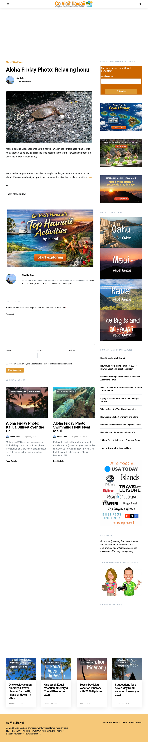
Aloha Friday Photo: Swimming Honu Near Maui (71, 427)
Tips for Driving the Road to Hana (115, 448)
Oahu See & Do (122, 662)
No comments (25, 82)
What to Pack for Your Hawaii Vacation (118, 409)
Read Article (11, 461)
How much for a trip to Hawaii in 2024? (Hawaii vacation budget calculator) (118, 367)
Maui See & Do (87, 662)
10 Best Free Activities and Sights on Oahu (120, 440)
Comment (10, 314)
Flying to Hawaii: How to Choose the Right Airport (119, 400)
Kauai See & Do (52, 662)
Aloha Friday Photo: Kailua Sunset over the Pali (25, 427)
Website (72, 350)
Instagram (67, 283)
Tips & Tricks (34, 391)
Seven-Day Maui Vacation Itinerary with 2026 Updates (91, 688)
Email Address (107, 76)
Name (9, 350)
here (90, 177)
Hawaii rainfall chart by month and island (119, 417)
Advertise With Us (111, 722)
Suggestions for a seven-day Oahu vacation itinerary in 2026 (127, 689)
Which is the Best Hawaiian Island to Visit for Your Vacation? (121, 389)
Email (40, 350)
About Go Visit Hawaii (132, 722)
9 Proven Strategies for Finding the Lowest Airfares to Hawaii (120, 378)
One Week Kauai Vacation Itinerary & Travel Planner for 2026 (56, 689)
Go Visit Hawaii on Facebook (47, 283)
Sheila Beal (21, 78)
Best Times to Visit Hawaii (112, 358)
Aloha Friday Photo (14, 62)
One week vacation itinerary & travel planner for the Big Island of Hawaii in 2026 (20, 691)
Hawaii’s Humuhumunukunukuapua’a (117, 432)
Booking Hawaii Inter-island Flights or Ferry (120, 424)
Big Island (14, 662)
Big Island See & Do (18, 667)
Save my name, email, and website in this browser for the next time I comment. (40, 364)
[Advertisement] (74, 34)
